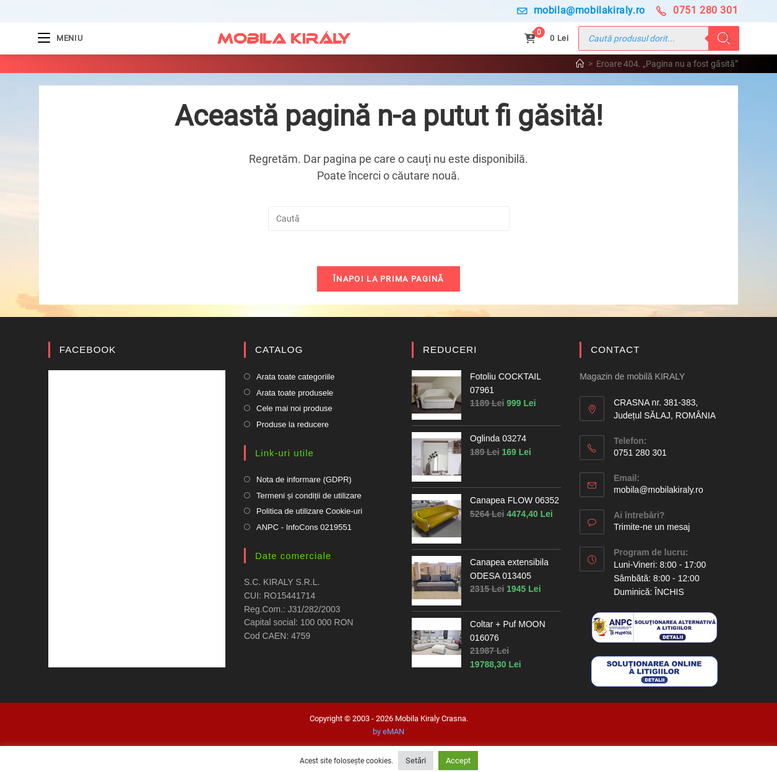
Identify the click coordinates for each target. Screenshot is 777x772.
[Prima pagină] (580, 64)
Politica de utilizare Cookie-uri (309, 514)
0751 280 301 (697, 10)
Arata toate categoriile (295, 379)
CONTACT (615, 352)
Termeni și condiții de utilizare (309, 498)
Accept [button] (458, 760)
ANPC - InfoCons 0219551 (304, 529)
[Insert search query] (389, 218)
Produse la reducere (292, 427)
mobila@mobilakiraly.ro (581, 10)
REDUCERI (449, 352)
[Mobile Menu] (61, 38)
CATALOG (278, 352)
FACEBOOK (87, 352)
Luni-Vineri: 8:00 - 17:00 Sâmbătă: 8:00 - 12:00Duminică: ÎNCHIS (660, 581)
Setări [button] (416, 760)
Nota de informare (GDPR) (304, 482)
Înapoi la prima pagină (388, 281)
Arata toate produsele (294, 395)
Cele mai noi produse (294, 410)
